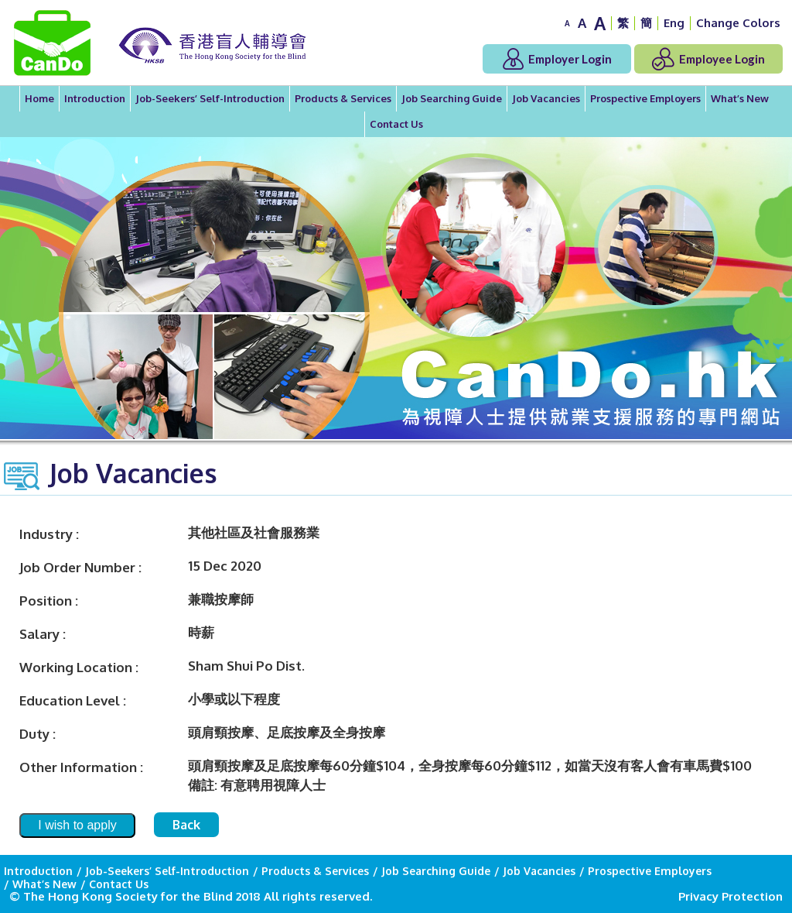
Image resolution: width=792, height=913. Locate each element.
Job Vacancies (546, 98)
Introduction (94, 98)
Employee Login (708, 58)
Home (39, 98)
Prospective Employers (645, 98)
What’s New (740, 98)
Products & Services (343, 98)
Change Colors (738, 22)
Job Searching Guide (451, 98)
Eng (674, 22)
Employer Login (557, 59)
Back (186, 824)
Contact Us (396, 124)
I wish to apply (77, 825)
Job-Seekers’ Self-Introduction (210, 98)
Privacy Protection (730, 896)
